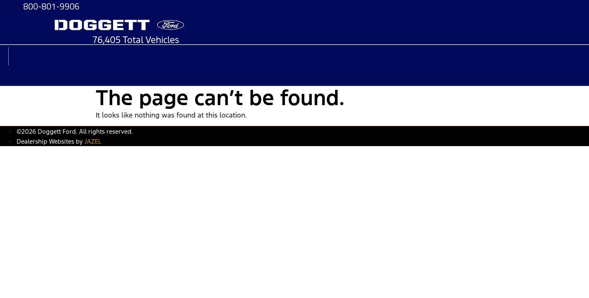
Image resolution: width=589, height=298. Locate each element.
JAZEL (92, 141)
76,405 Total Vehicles (136, 40)
